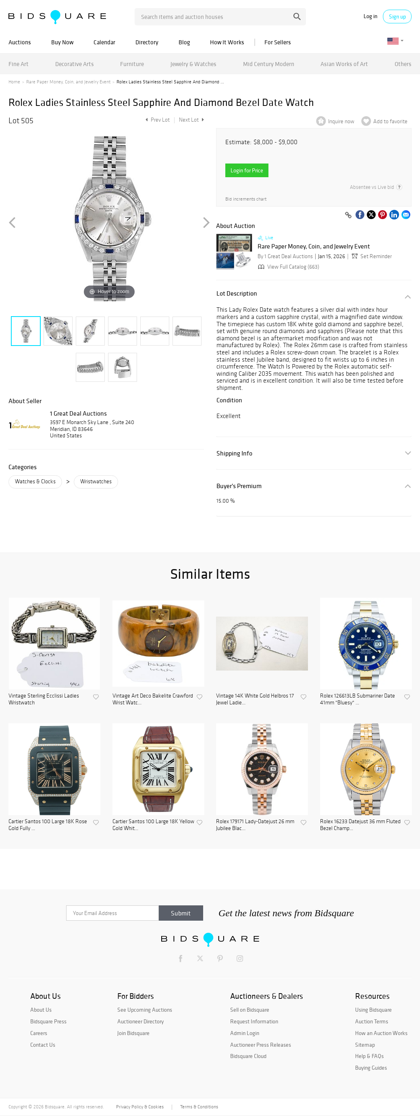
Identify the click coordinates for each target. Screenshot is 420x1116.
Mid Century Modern (268, 64)
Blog (184, 42)
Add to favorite (390, 121)
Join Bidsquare (133, 1033)
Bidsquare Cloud (248, 1056)
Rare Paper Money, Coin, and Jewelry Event (68, 82)
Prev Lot (156, 119)
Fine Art (18, 64)
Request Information (254, 1021)
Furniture (132, 64)
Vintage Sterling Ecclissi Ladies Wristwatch (43, 699)
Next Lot (191, 119)
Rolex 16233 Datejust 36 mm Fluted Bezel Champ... (360, 825)
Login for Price (247, 170)
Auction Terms (371, 1021)
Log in (370, 16)
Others (403, 64)
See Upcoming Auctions (144, 1009)
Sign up (397, 16)
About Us (41, 1009)
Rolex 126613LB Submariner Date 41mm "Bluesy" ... (357, 699)
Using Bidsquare (373, 1009)
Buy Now (62, 42)
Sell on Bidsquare (249, 1009)
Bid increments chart (245, 199)
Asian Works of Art (344, 64)
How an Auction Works (381, 1033)
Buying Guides (371, 1067)
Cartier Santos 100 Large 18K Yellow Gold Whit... (153, 825)
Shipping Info (234, 453)
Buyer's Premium (239, 486)
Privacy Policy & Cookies (140, 1107)
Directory (146, 42)
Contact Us (42, 1044)
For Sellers (277, 42)
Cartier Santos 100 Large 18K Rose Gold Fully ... (47, 825)
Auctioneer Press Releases (260, 1044)
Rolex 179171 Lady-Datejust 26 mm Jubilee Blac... (255, 825)
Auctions (19, 42)
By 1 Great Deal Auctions (285, 256)
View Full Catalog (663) (287, 266)
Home (14, 82)
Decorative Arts (74, 64)
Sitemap (365, 1044)
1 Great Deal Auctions (78, 413)
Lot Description (236, 293)
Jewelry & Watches (193, 64)
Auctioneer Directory (140, 1021)
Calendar (104, 42)
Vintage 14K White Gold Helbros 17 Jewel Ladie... (255, 699)
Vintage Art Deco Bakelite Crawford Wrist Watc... (152, 699)
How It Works (227, 42)
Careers (38, 1033)
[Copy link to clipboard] (348, 215)
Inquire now (341, 121)
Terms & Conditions (199, 1107)
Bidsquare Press (48, 1021)
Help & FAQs (369, 1056)
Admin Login (244, 1033)
